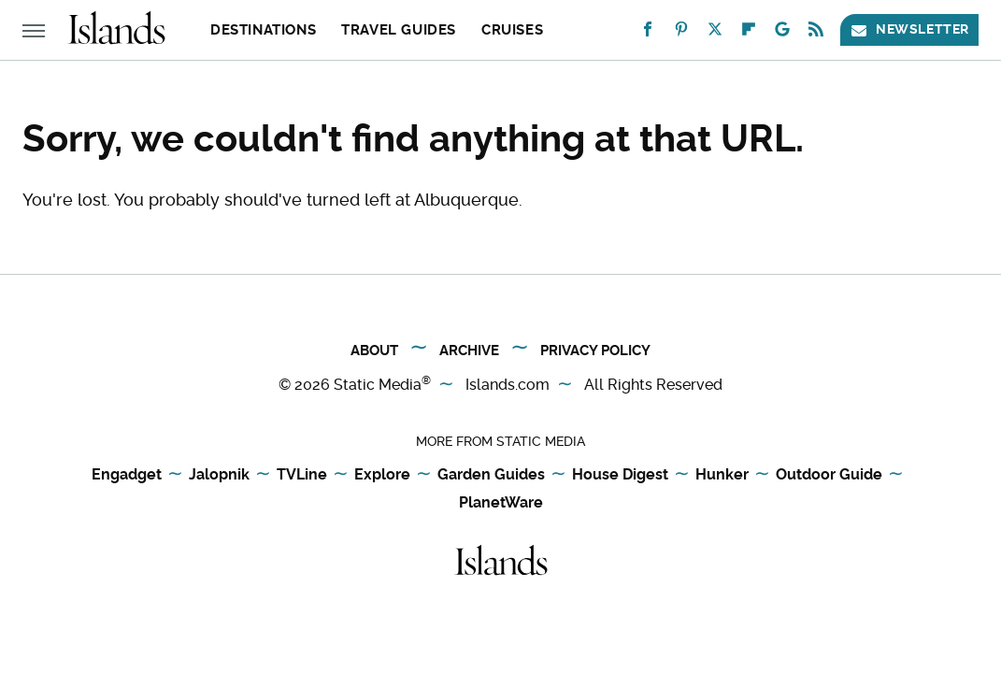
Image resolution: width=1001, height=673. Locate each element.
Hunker (722, 474)
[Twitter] (715, 33)
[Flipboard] (748, 33)
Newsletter (909, 29)
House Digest (620, 474)
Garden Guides (491, 474)
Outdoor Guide (829, 474)
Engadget (127, 474)
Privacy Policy (595, 350)
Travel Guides (398, 29)
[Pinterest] (681, 33)
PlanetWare (501, 502)
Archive (469, 350)
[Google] (782, 33)
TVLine (302, 474)
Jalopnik (219, 474)
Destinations (263, 29)
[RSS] (816, 33)
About (374, 350)
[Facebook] (647, 33)
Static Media (378, 385)
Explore (382, 474)
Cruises (512, 29)
